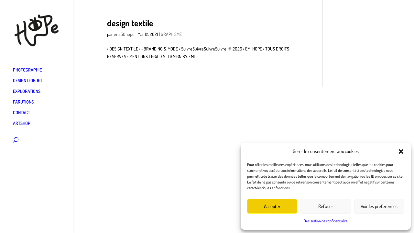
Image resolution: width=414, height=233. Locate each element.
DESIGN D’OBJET (27, 80)
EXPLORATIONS (26, 91)
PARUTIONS (23, 102)
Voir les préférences (379, 206)
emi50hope (124, 34)
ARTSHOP (21, 123)
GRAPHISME (171, 34)
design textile (130, 22)
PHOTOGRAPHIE (27, 70)
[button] (401, 151)
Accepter (272, 206)
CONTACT (21, 112)
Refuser (325, 206)
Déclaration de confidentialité (326, 220)
